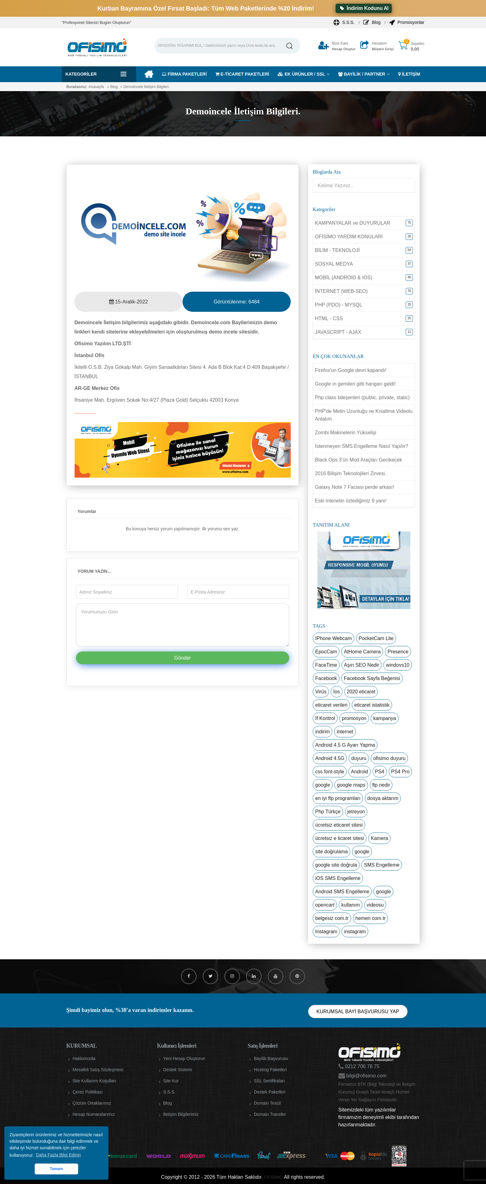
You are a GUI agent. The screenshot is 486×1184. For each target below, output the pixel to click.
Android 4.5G (329, 758)
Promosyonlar (406, 22)
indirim (322, 731)
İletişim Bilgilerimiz (181, 1114)
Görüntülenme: (236, 301)
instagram (355, 931)
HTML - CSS (329, 318)
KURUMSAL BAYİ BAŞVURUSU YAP (357, 1011)
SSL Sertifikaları (269, 1080)
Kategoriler (81, 74)
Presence (398, 651)
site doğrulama (331, 851)
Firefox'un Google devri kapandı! (351, 370)
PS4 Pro (400, 771)
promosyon (354, 718)
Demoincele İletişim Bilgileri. (146, 87)
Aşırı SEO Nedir (361, 665)
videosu (375, 905)
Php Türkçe (328, 811)
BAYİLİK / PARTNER (361, 74)
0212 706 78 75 (362, 1066)
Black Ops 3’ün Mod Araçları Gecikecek (358, 459)
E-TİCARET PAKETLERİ (242, 74)
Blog (372, 22)
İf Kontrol (325, 718)
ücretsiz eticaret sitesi (339, 825)
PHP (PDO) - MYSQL (338, 304)
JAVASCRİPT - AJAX (338, 332)
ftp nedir (381, 785)
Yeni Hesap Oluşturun (184, 1058)
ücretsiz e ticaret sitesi (339, 838)
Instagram (326, 931)
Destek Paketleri (269, 1091)
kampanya (384, 718)
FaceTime (326, 665)
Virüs (320, 691)
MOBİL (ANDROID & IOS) (343, 277)
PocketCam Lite (376, 638)
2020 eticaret (361, 691)
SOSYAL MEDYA (334, 264)
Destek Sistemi (177, 1069)
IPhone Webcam (333, 638)
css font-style (329, 771)
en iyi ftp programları (337, 798)
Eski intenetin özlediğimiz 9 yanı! (351, 500)
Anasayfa (96, 87)
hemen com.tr (371, 918)
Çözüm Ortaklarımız (92, 1103)
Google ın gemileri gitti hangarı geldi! (355, 384)
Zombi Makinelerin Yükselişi (345, 432)
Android (359, 771)
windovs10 (397, 665)
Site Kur (171, 1080)
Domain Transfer (270, 1114)
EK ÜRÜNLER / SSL (301, 74)
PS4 (379, 771)
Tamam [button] (56, 1169)
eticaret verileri (331, 705)
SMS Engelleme (382, 865)
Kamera (379, 838)
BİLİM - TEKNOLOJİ (337, 250)
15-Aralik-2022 (128, 301)
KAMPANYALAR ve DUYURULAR (352, 223)
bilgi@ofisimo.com (366, 1075)
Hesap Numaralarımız (94, 1114)
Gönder (182, 657)
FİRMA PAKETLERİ (184, 74)
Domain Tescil (267, 1103)
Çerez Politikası (88, 1091)
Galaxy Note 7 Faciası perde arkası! (354, 487)
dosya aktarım (382, 798)
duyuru (358, 758)
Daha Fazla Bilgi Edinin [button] (58, 1154)
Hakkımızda (84, 1058)
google (322, 785)
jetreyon (356, 811)
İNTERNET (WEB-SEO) (341, 291)
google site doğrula (336, 865)
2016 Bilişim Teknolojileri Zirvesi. (350, 473)
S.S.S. (344, 22)
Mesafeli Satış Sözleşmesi (98, 1069)
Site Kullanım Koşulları (94, 1080)
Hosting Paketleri (270, 1069)
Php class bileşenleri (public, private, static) (362, 397)
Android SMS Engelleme (342, 891)
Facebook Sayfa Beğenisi (372, 678)
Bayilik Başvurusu (271, 1058)
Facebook (326, 678)
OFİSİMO (273, 1177)
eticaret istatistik (372, 705)
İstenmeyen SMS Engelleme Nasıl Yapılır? (361, 446)
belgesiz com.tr (332, 918)
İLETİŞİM (409, 74)
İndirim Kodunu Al (363, 8)
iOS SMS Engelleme (337, 878)
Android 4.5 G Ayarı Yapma (345, 745)
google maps (351, 785)
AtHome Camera (362, 651)
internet (345, 731)
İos (336, 691)
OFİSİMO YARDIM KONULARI (349, 236)
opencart (324, 905)
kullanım (350, 905)
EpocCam (326, 651)
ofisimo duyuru (389, 758)
